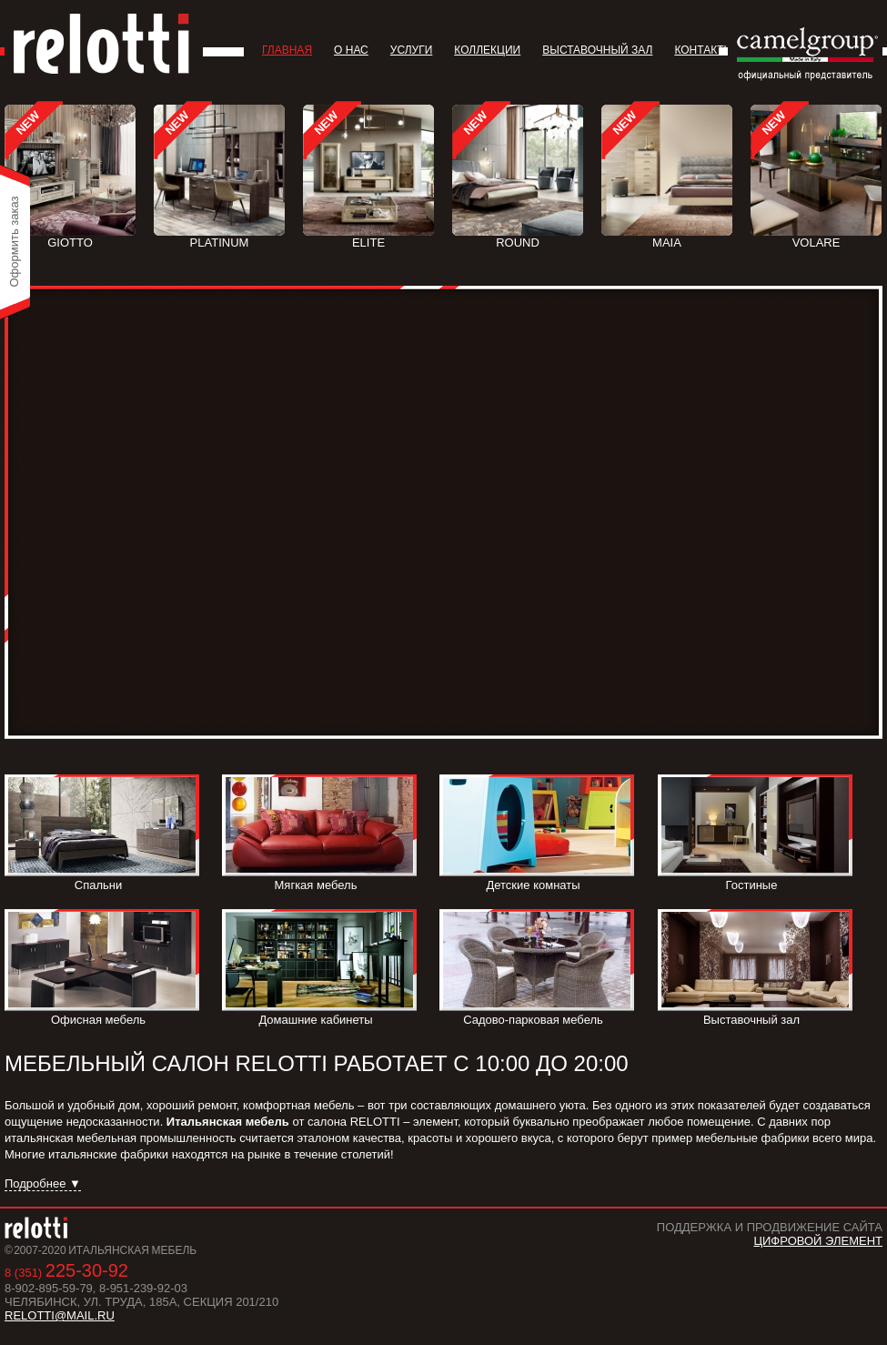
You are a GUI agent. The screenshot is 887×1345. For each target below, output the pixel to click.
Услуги (411, 50)
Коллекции (487, 50)
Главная (287, 50)
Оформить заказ (14, 241)
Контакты (703, 50)
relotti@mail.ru (60, 1315)
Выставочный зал (597, 50)
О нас (351, 50)
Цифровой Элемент (817, 1241)
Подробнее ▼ (43, 1183)
